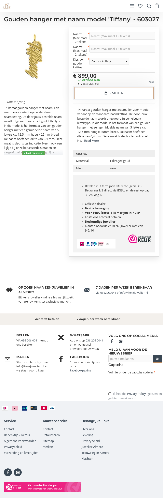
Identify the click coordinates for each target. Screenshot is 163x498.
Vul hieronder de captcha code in (130, 372)
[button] (33, 153)
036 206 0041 (30, 340)
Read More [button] (91, 141)
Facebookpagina (80, 370)
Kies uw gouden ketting (78, 63)
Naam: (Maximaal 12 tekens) (80, 38)
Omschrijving (16, 102)
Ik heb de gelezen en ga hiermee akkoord (135, 395)
